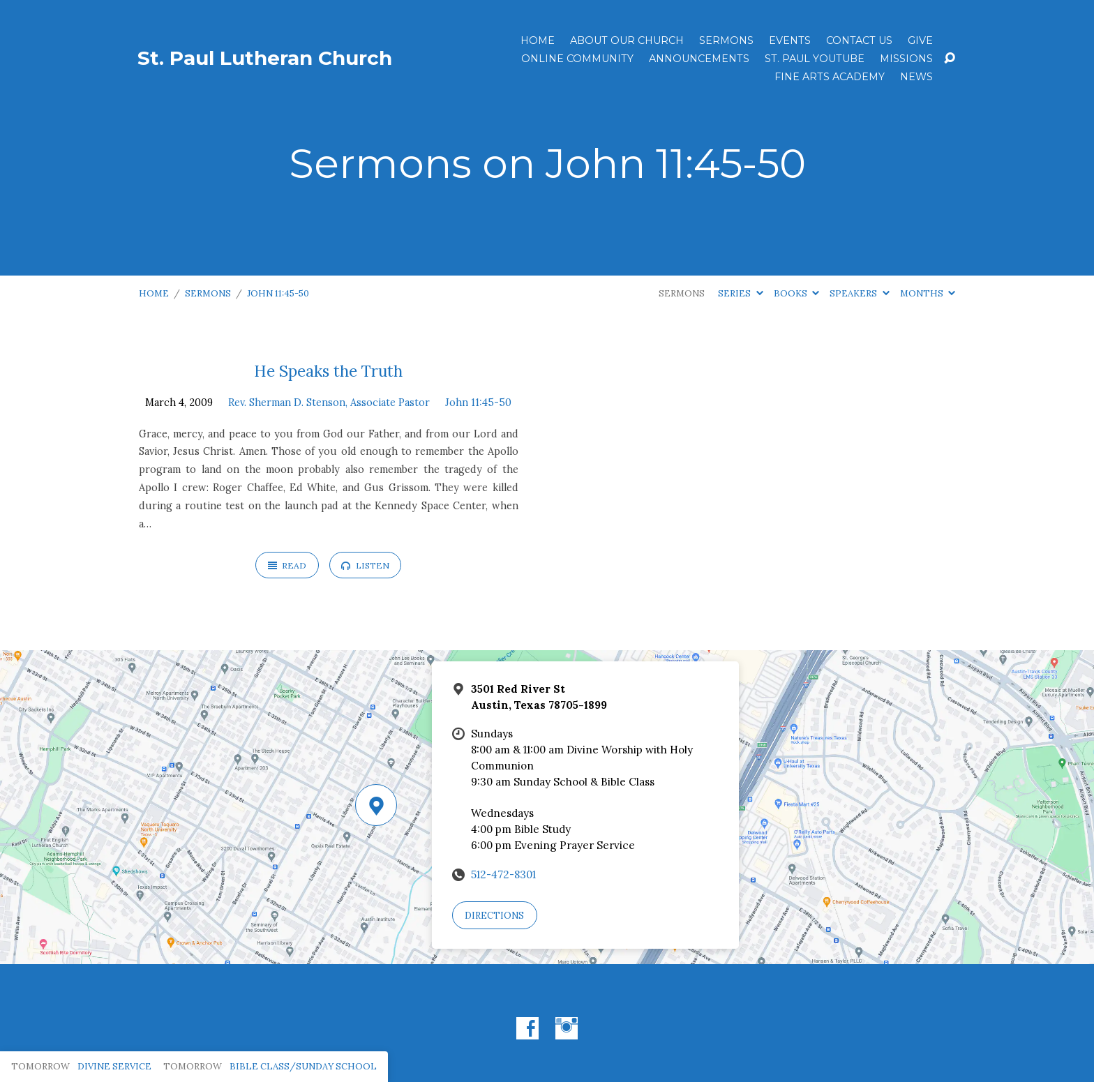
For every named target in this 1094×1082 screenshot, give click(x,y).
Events (790, 40)
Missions (906, 58)
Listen (365, 565)
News (916, 77)
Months (927, 293)
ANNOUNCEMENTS (699, 58)
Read (287, 565)
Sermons (726, 40)
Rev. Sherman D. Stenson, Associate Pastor (329, 402)
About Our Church (627, 40)
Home (537, 40)
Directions (494, 916)
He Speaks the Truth (328, 371)
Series (740, 293)
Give (920, 40)
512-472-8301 (503, 874)
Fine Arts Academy (829, 77)
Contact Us (859, 40)
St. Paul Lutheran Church (264, 58)
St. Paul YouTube (814, 58)
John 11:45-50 (278, 293)
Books (796, 293)
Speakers (859, 293)
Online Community (577, 58)
